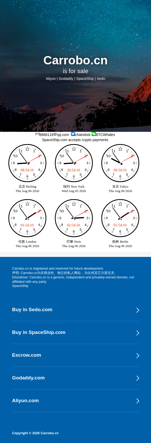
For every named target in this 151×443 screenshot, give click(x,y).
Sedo (101, 79)
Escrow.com (26, 355)
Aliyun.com (25, 400)
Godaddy (66, 79)
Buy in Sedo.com (32, 309)
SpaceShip (85, 79)
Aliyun (51, 79)
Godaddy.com (28, 377)
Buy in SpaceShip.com (39, 332)
